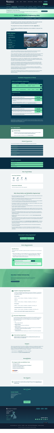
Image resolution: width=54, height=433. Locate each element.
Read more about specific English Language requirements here (24, 314)
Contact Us (39, 18)
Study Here (8, 4)
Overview (13, 18)
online (12, 29)
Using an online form (27, 406)
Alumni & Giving (30, 1)
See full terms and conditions (32, 104)
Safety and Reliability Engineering (32, 8)
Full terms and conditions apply (19, 115)
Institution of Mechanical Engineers (18, 371)
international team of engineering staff (32, 224)
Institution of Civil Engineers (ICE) (18, 370)
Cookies (26, 429)
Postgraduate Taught (15, 8)
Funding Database (30, 136)
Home (7, 8)
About (21, 1)
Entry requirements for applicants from (21, 262)
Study (18, 1)
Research (25, 1)
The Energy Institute (16, 367)
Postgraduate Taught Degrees (23, 8)
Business (36, 1)
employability (20, 354)
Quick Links (41, 1)
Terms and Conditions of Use (13, 429)
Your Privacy (19, 429)
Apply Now (36, 25)
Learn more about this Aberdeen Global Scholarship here (26, 134)
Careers (35, 18)
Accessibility (23, 429)
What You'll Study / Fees (20, 18)
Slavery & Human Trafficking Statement (32, 429)
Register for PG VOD (44, 11)
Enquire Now (45, 4)
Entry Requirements (29, 18)
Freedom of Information (41, 429)
